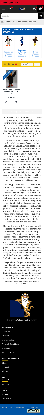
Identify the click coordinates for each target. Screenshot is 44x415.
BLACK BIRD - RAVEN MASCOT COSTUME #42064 (11, 92)
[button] (21, 59)
